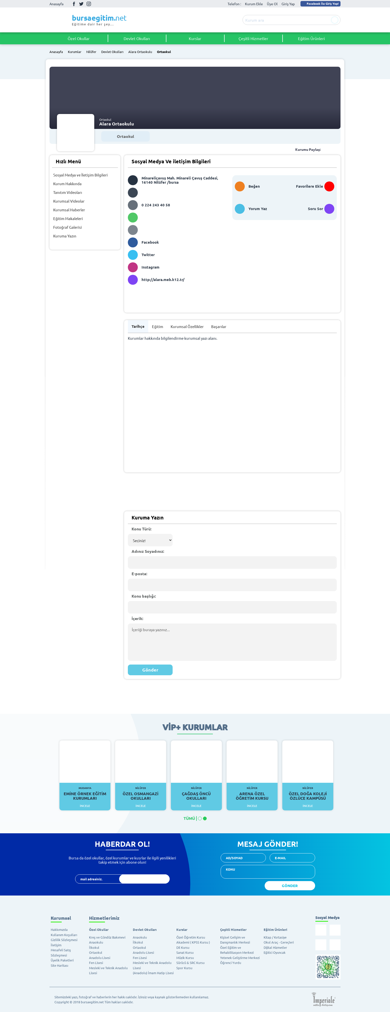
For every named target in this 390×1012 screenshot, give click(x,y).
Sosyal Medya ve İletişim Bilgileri (80, 175)
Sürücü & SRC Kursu (190, 962)
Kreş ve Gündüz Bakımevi (107, 937)
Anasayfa (56, 4)
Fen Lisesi (96, 962)
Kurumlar (74, 52)
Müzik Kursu (185, 958)
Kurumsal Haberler (69, 210)
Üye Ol (272, 3)
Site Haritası (59, 965)
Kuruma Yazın (64, 236)
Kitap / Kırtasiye (275, 937)
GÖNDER (290, 885)
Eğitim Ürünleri (311, 38)
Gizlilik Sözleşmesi (64, 940)
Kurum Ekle (254, 3)
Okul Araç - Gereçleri (279, 942)
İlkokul (94, 947)
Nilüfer (91, 52)
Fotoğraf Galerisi (67, 227)
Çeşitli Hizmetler (253, 38)
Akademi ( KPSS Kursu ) (193, 942)
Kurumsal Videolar (69, 201)
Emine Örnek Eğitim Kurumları (85, 793)
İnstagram (88, 3)
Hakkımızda (59, 929)
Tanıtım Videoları (67, 192)
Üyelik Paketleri (62, 960)
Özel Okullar (79, 38)
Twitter (81, 3)
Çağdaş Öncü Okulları (196, 793)
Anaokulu (96, 942)
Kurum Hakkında (67, 183)
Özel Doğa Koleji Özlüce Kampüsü (308, 793)
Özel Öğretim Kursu (190, 937)
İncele (85, 806)
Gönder (150, 670)
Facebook (73, 3)
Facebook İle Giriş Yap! (320, 3)
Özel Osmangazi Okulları (140, 793)
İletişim (56, 945)
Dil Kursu (182, 947)
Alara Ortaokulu (140, 52)
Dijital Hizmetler (275, 947)
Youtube (96, 4)
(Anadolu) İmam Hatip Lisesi (153, 973)
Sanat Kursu (185, 952)
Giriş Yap (288, 3)
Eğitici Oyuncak (275, 952)
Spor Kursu (184, 968)
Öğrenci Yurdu (230, 962)
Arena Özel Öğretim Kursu (252, 793)
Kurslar (195, 38)
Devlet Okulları (137, 38)
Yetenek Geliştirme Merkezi (240, 958)
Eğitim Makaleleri (68, 218)
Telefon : (234, 3)
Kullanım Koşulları (64, 935)
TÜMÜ (189, 818)
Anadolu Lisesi (99, 958)
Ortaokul (164, 52)
